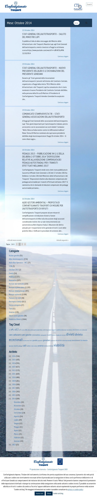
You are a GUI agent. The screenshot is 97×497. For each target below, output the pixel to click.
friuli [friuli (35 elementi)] (31, 340)
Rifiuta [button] (49, 493)
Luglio (16, 420)
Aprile (16, 430)
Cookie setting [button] (58, 493)
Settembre (18, 412)
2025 (14, 359)
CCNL (10, 266)
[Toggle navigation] (90, 9)
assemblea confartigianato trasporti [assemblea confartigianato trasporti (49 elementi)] (46, 330)
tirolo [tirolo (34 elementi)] (32, 346)
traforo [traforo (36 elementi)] (35, 346)
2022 (14, 370)
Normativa (13, 280)
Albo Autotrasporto (16, 259)
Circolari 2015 (14, 269)
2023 (14, 366)
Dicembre (17, 402)
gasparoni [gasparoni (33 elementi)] (40, 340)
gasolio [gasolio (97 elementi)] (34, 340)
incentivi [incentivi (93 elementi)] (59, 340)
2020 (14, 377)
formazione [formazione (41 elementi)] (26, 340)
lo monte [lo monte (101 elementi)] (84, 340)
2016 (14, 391)
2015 (14, 395)
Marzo (16, 434)
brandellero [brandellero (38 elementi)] (69, 330)
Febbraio (17, 437)
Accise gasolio (14, 255)
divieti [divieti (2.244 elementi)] (70, 334)
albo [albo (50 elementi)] (26, 330)
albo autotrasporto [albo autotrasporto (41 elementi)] (32, 330)
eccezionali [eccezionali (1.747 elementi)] (16, 339)
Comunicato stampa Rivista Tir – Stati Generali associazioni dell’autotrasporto (43, 115)
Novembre (17, 405)
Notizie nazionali (15, 294)
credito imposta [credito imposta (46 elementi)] (56, 335)
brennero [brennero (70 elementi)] (76, 330)
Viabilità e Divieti (15, 319)
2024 (14, 363)
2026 (14, 356)
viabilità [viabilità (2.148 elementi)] (59, 345)
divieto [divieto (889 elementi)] (79, 334)
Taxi (10, 308)
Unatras (12, 312)
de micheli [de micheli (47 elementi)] (63, 335)
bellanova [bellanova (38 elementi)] (63, 330)
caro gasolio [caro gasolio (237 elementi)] (26, 334)
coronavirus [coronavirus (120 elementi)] (36, 334)
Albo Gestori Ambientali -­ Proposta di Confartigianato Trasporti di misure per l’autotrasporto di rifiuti (42, 205)
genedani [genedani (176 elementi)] (46, 340)
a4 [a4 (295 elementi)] (12, 329)
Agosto (16, 416)
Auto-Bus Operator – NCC (18, 262)
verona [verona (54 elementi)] (46, 346)
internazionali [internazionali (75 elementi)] (66, 340)
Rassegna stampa (15, 301)
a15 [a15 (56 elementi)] (20, 330)
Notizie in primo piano (17, 287)
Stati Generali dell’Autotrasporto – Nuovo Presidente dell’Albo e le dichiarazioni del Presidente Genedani (44, 71)
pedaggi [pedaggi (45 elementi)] (20, 346)
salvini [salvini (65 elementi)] (29, 346)
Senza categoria (15, 305)
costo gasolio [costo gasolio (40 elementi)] (43, 335)
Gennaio (17, 441)
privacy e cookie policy (75, 489)
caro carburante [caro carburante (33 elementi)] (83, 330)
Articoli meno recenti (14, 240)
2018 (14, 384)
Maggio (16, 427)
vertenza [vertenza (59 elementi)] (50, 346)
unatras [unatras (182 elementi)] (41, 345)
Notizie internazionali (17, 291)
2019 (14, 381)
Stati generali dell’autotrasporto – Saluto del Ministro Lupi (44, 35)
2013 (14, 444)
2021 (14, 373)
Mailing (11, 276)
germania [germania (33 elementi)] (53, 340)
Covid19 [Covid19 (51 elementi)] (49, 335)
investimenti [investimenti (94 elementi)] (76, 340)
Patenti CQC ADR (15, 298)
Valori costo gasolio (16, 315)
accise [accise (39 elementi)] (23, 330)
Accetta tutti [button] (39, 493)
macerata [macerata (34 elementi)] (11, 346)
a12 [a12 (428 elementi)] (17, 329)
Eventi (11, 273)
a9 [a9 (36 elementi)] (14, 330)
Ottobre (17, 409)
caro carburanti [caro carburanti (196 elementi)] (15, 334)
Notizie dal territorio (16, 284)
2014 (13, 398)
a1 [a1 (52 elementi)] (9, 330)
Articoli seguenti (62, 240)
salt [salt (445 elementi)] (24, 345)
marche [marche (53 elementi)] (16, 346)
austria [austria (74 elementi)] (58, 330)
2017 (13, 388)
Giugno (16, 423)
